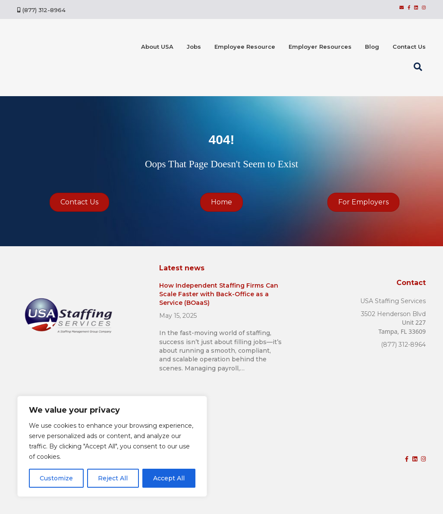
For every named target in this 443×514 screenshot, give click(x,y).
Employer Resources (320, 46)
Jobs (194, 46)
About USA (157, 46)
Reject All (113, 478)
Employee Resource (244, 46)
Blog (372, 46)
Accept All (169, 478)
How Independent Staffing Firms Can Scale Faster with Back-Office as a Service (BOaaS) (218, 294)
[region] (112, 446)
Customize (56, 478)
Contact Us (409, 46)
